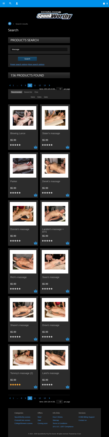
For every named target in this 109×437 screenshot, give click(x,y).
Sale (39, 420)
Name (33, 97)
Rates (39, 97)
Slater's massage (51, 133)
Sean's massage (50, 277)
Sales (46, 97)
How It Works (58, 417)
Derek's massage (51, 181)
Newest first (28, 92)
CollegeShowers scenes (23, 423)
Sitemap (56, 420)
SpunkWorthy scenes (22, 417)
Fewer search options (19, 64)
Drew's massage (50, 325)
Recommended (16, 92)
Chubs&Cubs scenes (22, 420)
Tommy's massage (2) (21, 373)
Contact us (83, 420)
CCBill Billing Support (87, 417)
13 (45, 85)
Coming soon (43, 423)
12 (40, 85)
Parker (13, 181)
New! (39, 417)
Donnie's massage (19, 229)
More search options (36, 64)
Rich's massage (18, 277)
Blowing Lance (17, 133)
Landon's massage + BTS (53, 230)
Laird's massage (50, 373)
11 (35, 85)
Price (36, 92)
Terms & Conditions (60, 423)
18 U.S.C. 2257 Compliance (63, 427)
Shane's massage (19, 325)
